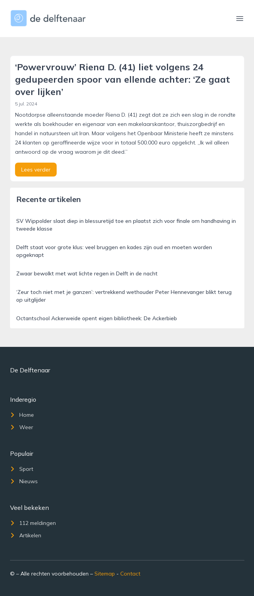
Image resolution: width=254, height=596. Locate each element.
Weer (21, 427)
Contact (130, 573)
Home (22, 414)
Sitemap (104, 573)
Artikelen (25, 535)
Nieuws (24, 481)
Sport (21, 468)
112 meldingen (33, 523)
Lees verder (35, 169)
